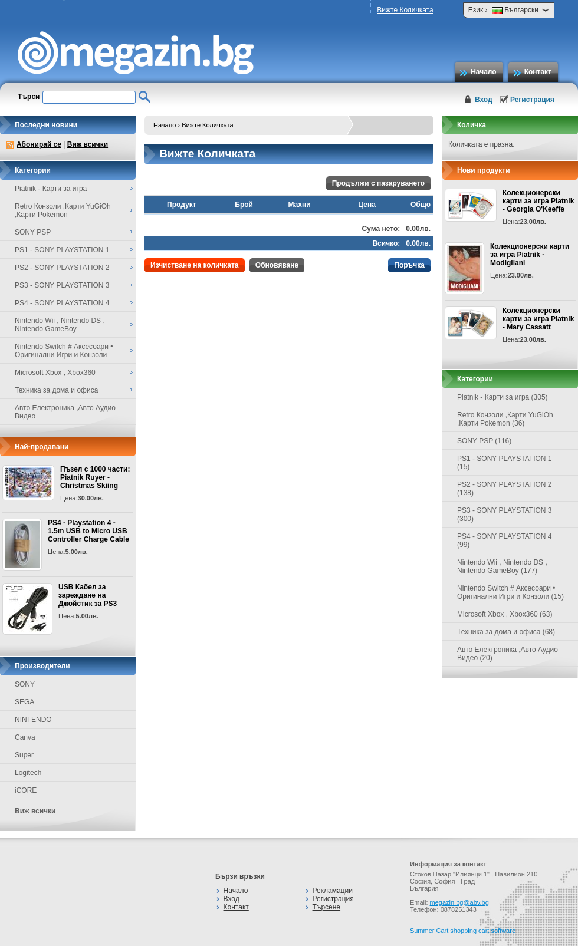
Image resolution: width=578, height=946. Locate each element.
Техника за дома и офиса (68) (506, 632)
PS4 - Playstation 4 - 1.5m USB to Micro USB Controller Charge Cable (88, 531)
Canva (25, 737)
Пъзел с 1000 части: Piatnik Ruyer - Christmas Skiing (95, 477)
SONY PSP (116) (484, 441)
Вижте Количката (405, 10)
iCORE (26, 790)
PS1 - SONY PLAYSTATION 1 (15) (504, 462)
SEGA (24, 702)
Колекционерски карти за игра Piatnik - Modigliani (529, 254)
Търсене (326, 907)
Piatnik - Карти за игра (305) (502, 397)
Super (24, 755)
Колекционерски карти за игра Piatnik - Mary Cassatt (538, 318)
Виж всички (87, 144)
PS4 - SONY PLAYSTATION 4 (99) (504, 540)
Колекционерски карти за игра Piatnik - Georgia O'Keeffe (538, 201)
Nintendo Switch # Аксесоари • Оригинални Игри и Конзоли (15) (510, 592)
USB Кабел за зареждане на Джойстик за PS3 (87, 595)
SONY (25, 684)
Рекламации (333, 890)
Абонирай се (39, 144)
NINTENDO (33, 720)
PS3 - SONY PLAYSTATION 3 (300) (504, 514)
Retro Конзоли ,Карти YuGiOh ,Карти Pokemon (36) (505, 419)
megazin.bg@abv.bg (459, 902)
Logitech (28, 773)
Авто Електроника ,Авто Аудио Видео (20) (507, 653)
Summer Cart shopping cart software (462, 930)
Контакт (537, 72)
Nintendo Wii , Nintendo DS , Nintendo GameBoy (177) (502, 566)
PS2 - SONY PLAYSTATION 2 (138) (504, 488)
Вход (483, 99)
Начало (483, 72)
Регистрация (532, 99)
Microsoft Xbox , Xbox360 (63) (504, 614)
